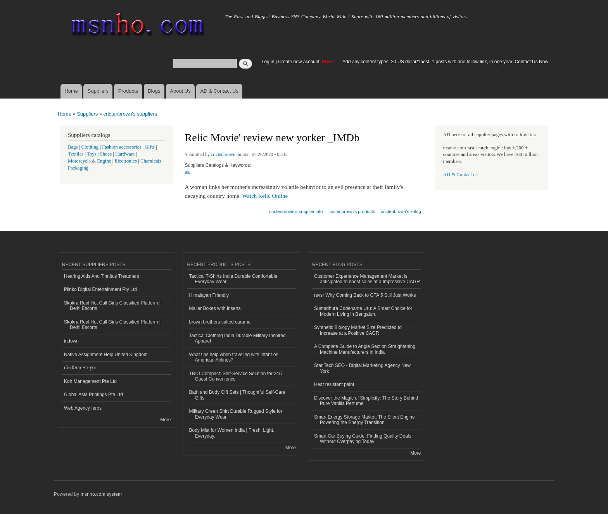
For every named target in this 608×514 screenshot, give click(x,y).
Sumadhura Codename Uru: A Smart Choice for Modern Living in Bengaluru (363, 311)
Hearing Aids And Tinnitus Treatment (101, 276)
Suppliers (98, 91)
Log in (268, 61)
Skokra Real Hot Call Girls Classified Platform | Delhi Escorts (112, 305)
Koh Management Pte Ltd (90, 381)
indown (71, 341)
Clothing (90, 147)
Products (128, 91)
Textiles (75, 154)
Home (71, 91)
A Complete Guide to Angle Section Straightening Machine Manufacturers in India (364, 349)
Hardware (125, 154)
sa (187, 172)
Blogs (154, 91)
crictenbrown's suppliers (130, 114)
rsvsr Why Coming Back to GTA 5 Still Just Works (365, 295)
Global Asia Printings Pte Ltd (93, 394)
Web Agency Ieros (83, 408)
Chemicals (151, 161)
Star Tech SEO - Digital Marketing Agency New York (362, 368)
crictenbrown (223, 154)
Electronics (125, 161)
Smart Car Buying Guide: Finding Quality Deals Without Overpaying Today (362, 438)
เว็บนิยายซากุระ (80, 367)
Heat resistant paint (334, 384)
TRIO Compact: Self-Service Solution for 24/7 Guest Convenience (236, 376)
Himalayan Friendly (209, 295)
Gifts (150, 147)
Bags (73, 147)
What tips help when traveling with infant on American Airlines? (234, 357)
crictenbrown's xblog (401, 211)
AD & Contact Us (219, 91)
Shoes (106, 154)
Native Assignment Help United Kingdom (106, 354)
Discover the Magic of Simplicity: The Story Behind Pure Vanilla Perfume (366, 400)
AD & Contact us (460, 174)
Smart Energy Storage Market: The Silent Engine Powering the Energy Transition (364, 419)
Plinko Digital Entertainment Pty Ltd (100, 289)
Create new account (299, 61)
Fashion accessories (121, 147)
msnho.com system (101, 494)
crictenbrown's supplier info (296, 211)
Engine (104, 161)
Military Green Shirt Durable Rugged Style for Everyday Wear (235, 413)
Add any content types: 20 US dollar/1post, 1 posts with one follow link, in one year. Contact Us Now (445, 61)
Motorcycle (79, 161)
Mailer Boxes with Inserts (215, 308)
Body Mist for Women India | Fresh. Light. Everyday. (232, 432)
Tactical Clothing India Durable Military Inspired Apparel (237, 338)
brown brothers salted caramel (220, 322)
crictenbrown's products (351, 211)
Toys (92, 154)
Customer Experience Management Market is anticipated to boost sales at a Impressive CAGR (367, 278)
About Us (180, 91)
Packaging (78, 168)
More (165, 419)
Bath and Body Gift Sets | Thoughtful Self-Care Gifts (237, 394)
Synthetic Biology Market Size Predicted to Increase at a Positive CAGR (358, 330)
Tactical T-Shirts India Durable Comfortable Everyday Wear (233, 278)
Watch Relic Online (265, 196)
